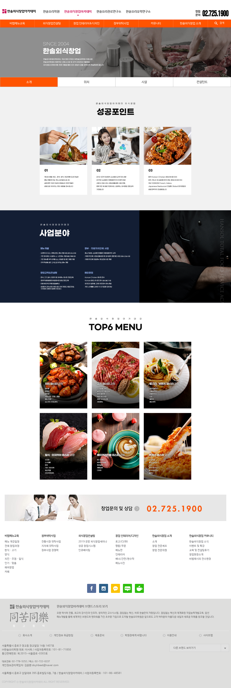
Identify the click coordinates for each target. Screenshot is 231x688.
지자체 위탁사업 (50, 546)
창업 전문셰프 (159, 546)
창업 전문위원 (159, 550)
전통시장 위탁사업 (51, 541)
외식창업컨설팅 (87, 535)
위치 (86, 82)
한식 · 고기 (10, 550)
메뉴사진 (120, 563)
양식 (7, 554)
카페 (7, 571)
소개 (29, 82)
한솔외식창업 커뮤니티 (201, 535)
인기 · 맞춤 (10, 563)
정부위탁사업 (49, 535)
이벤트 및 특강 (197, 546)
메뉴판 (119, 550)
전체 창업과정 (12, 546)
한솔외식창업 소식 (199, 541)
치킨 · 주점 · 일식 (14, 558)
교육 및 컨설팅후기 (199, 550)
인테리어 (120, 554)
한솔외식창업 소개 (162, 535)
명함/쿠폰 (121, 546)
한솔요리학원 (51, 12)
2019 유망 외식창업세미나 (93, 541)
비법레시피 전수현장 (200, 558)
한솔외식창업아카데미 (78, 12)
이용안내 (172, 635)
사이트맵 (208, 635)
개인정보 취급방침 (63, 635)
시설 (144, 82)
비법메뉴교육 (12, 535)
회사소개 (27, 635)
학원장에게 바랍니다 (136, 635)
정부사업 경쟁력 (50, 550)
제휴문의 (99, 635)
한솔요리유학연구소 (138, 12)
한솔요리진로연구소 (109, 12)
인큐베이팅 (84, 550)
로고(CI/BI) (122, 541)
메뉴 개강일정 (12, 541)
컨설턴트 (202, 82)
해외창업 (9, 567)
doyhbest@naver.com (45, 665)
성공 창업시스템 (87, 546)
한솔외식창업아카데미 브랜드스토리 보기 (82, 606)
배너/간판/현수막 (125, 558)
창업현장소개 (196, 554)
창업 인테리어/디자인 (127, 535)
